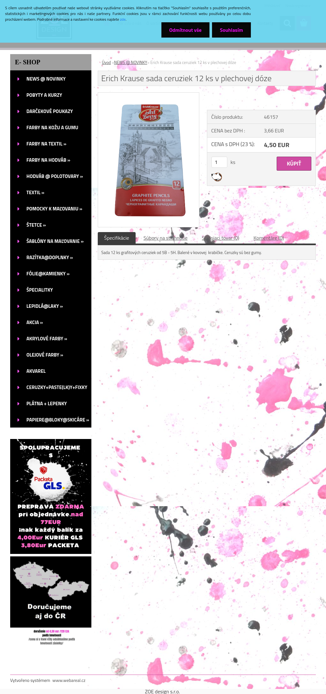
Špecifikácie (116, 238)
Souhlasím (231, 30)
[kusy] (219, 162)
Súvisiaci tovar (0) (220, 238)
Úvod (106, 62)
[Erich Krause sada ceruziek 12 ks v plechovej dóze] (148, 95)
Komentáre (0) (268, 238)
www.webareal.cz (69, 680)
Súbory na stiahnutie (166, 238)
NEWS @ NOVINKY (130, 62)
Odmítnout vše (185, 30)
